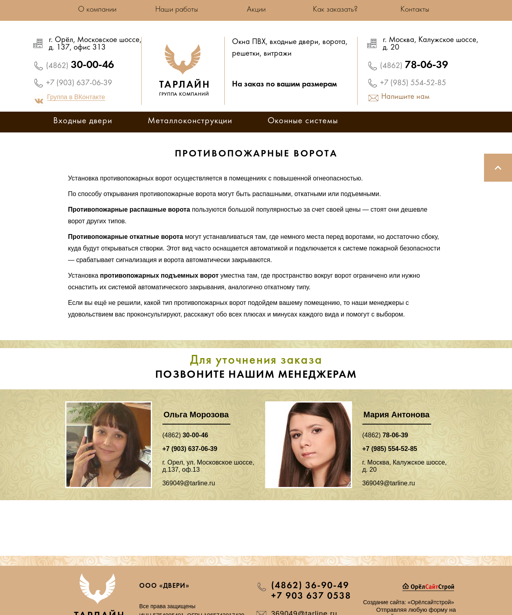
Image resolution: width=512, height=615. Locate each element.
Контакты (414, 10)
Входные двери (82, 121)
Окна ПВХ (249, 42)
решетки (246, 54)
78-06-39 (414, 65)
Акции (256, 10)
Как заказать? (335, 10)
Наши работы (176, 10)
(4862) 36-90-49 (310, 585)
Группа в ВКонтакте (76, 97)
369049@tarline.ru (188, 483)
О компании (97, 10)
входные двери (294, 42)
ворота (334, 42)
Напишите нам (405, 97)
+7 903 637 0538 (311, 596)
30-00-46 (80, 65)
